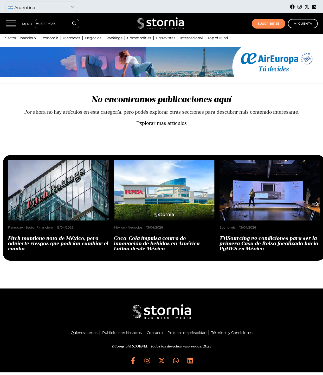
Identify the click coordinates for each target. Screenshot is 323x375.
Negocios (93, 38)
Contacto (155, 332)
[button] (11, 204)
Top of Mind (218, 38)
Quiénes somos (84, 332)
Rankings (114, 38)
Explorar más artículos (161, 123)
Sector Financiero (20, 38)
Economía (49, 38)
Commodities (139, 38)
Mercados (71, 38)
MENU (27, 24)
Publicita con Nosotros (121, 332)
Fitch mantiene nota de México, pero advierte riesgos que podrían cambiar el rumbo (58, 243)
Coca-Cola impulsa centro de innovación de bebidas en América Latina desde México (157, 243)
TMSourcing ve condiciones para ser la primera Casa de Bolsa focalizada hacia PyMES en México (268, 243)
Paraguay (15, 227)
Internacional (191, 38)
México (119, 227)
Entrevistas (165, 38)
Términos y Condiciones (231, 332)
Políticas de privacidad (186, 332)
